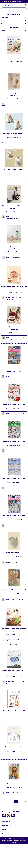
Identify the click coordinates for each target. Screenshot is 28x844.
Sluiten (25, 66)
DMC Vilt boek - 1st (14, 56)
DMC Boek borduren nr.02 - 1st (14, 552)
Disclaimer (16, 840)
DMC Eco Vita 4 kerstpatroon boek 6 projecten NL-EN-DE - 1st (14, 327)
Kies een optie (5, 66)
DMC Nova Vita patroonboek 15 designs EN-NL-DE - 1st (14, 629)
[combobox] (14, 8)
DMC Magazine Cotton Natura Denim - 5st (14, 589)
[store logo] (10, 5)
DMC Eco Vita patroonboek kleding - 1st (14, 133)
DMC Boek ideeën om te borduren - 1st (14, 367)
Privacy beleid (23, 840)
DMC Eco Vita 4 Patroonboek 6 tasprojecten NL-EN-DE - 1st (14, 206)
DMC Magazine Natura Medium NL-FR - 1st (14, 783)
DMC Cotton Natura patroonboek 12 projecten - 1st (14, 93)
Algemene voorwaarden (7, 840)
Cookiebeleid (14, 842)
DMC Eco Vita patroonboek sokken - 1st (14, 169)
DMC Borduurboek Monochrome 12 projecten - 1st (14, 287)
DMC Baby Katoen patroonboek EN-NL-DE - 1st (14, 671)
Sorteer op (14, 27)
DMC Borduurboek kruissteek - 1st (14, 746)
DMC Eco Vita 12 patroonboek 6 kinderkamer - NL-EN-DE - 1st (14, 246)
